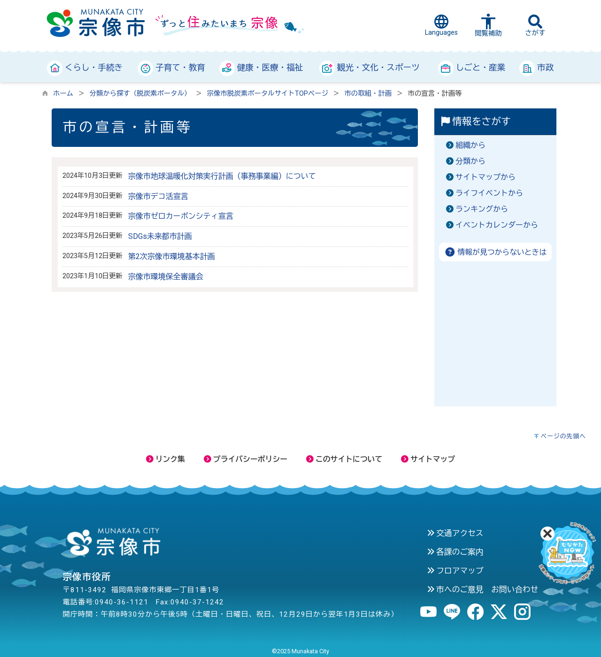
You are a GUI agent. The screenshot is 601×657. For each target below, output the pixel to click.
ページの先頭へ (563, 436)
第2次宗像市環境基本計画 (171, 256)
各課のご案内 (455, 552)
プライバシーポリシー (245, 459)
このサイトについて (344, 459)
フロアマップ (455, 570)
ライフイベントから (489, 193)
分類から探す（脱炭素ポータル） (140, 94)
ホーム (63, 94)
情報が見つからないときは (495, 252)
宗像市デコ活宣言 (158, 196)
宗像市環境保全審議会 (165, 276)
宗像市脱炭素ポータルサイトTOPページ (267, 94)
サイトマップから (485, 177)
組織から (470, 145)
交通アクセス (455, 533)
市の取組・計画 (368, 94)
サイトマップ (428, 459)
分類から (470, 161)
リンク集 (165, 459)
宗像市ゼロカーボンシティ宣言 (180, 216)
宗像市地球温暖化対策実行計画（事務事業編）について (222, 176)
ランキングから (481, 209)
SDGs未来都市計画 (160, 236)
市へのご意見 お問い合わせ (483, 589)
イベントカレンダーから (496, 225)
